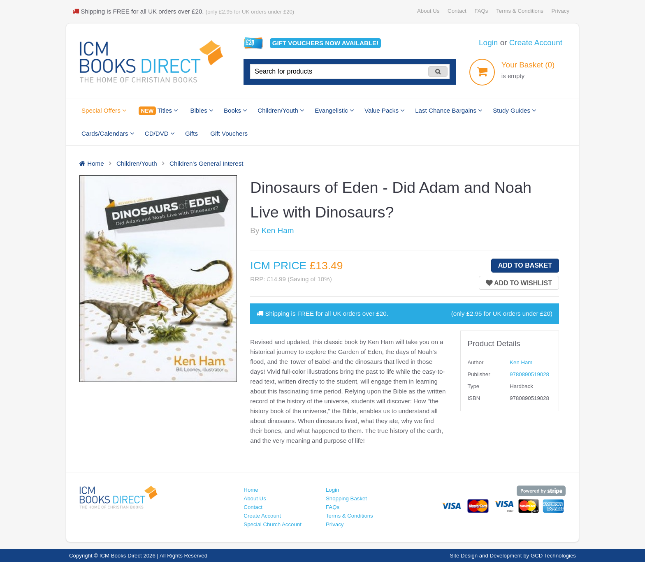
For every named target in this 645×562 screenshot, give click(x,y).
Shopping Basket (346, 498)
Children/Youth (281, 110)
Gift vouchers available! (325, 42)
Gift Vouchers (229, 133)
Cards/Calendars (107, 133)
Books (235, 110)
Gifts (191, 133)
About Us (428, 11)
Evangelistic (334, 110)
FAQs (481, 11)
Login (488, 42)
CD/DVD (159, 133)
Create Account (535, 42)
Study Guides (514, 110)
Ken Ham (278, 230)
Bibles (201, 110)
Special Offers (103, 110)
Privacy (560, 11)
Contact (457, 11)
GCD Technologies (553, 556)
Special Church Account (273, 524)
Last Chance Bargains (448, 110)
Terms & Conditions (519, 11)
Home (251, 490)
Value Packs (384, 110)
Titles (158, 110)
